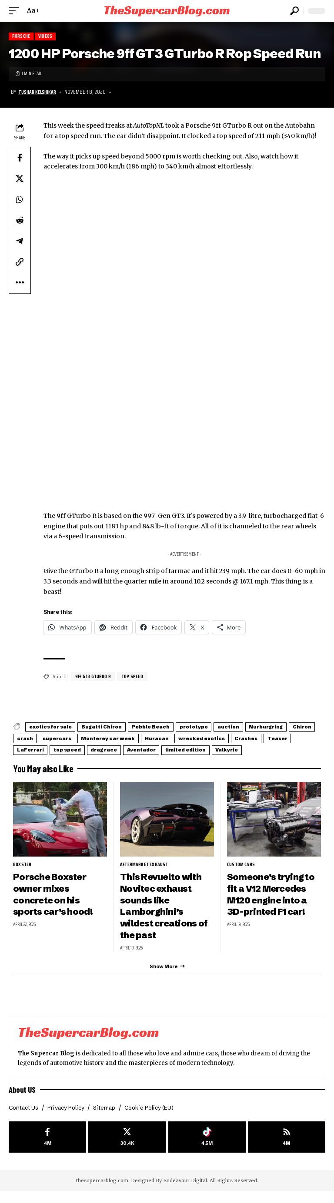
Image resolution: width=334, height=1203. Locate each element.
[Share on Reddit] (19, 220)
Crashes (98, 748)
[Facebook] (47, 1147)
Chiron (82, 738)
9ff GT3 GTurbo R (95, 677)
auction (268, 727)
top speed (137, 677)
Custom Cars (242, 872)
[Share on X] (19, 178)
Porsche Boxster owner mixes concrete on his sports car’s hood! (54, 902)
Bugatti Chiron (116, 727)
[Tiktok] (207, 1147)
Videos (48, 37)
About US (23, 1099)
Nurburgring (38, 738)
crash (116, 738)
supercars (157, 738)
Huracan (274, 738)
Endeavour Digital (185, 1192)
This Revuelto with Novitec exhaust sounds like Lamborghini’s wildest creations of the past (166, 914)
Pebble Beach (173, 727)
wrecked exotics (45, 748)
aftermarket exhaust (146, 872)
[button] (16, 11)
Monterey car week (217, 738)
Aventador (35, 758)
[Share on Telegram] (19, 241)
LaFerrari (179, 748)
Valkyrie (139, 758)
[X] (127, 1147)
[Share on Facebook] (19, 158)
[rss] (286, 1147)
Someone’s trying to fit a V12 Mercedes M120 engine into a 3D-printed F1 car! (273, 902)
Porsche (22, 37)
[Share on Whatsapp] (19, 199)
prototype (225, 727)
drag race (270, 748)
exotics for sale (55, 727)
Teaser (138, 748)
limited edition (88, 758)
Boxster (23, 872)
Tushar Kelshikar (39, 92)
